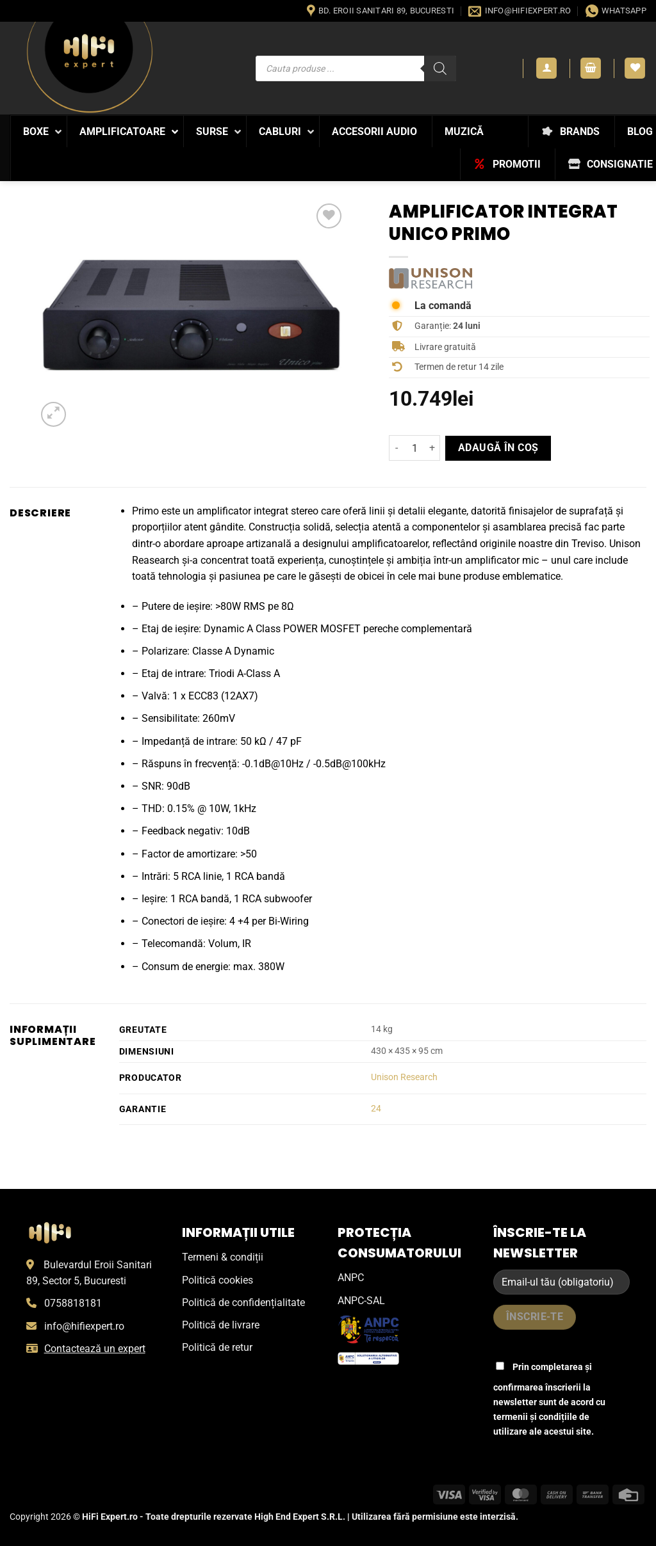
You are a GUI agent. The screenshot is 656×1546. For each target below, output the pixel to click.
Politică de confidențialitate (243, 1302)
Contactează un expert (94, 1349)
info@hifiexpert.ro (84, 1326)
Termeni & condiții (222, 1257)
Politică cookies (217, 1280)
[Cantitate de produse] (414, 448)
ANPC (351, 1277)
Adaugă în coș (498, 448)
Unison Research (404, 1077)
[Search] (440, 68)
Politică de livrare (220, 1325)
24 (376, 1108)
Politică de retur (217, 1347)
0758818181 (73, 1303)
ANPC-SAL (361, 1301)
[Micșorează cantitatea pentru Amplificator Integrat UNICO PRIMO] (396, 448)
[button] (546, 68)
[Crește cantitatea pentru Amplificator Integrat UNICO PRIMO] (432, 448)
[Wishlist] (635, 68)
